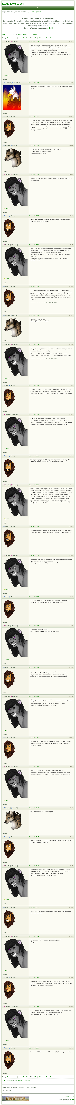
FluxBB (71, 1099)
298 (27, 38)
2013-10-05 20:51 (33, 907)
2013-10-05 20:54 (33, 936)
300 (35, 38)
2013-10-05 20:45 (33, 808)
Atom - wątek (70, 1096)
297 (23, 38)
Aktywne (28, 11)
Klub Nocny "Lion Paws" (28, 34)
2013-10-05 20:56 (33, 977)
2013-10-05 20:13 (33, 286)
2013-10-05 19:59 (33, 41)
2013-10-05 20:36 (33, 667)
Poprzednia (10, 38)
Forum (5, 34)
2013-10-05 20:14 (33, 344)
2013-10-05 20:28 (33, 526)
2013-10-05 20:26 (33, 485)
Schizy (12, 34)
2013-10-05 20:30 (33, 555)
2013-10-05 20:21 (33, 456)
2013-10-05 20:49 (33, 866)
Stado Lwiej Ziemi (13, 3)
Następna (53, 38)
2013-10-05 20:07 (33, 216)
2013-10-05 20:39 (33, 696)
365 (47, 38)
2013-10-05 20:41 (33, 737)
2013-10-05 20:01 (33, 116)
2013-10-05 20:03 (33, 145)
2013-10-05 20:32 (33, 597)
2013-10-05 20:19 (33, 414)
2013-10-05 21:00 (33, 1048)
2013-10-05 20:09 (33, 245)
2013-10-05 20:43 (33, 766)
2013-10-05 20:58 (33, 1006)
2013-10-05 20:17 (33, 385)
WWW (7, 75)
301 (40, 38)
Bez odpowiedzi (36, 11)
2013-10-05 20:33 (33, 626)
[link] (51, 28)
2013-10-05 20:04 (33, 174)
